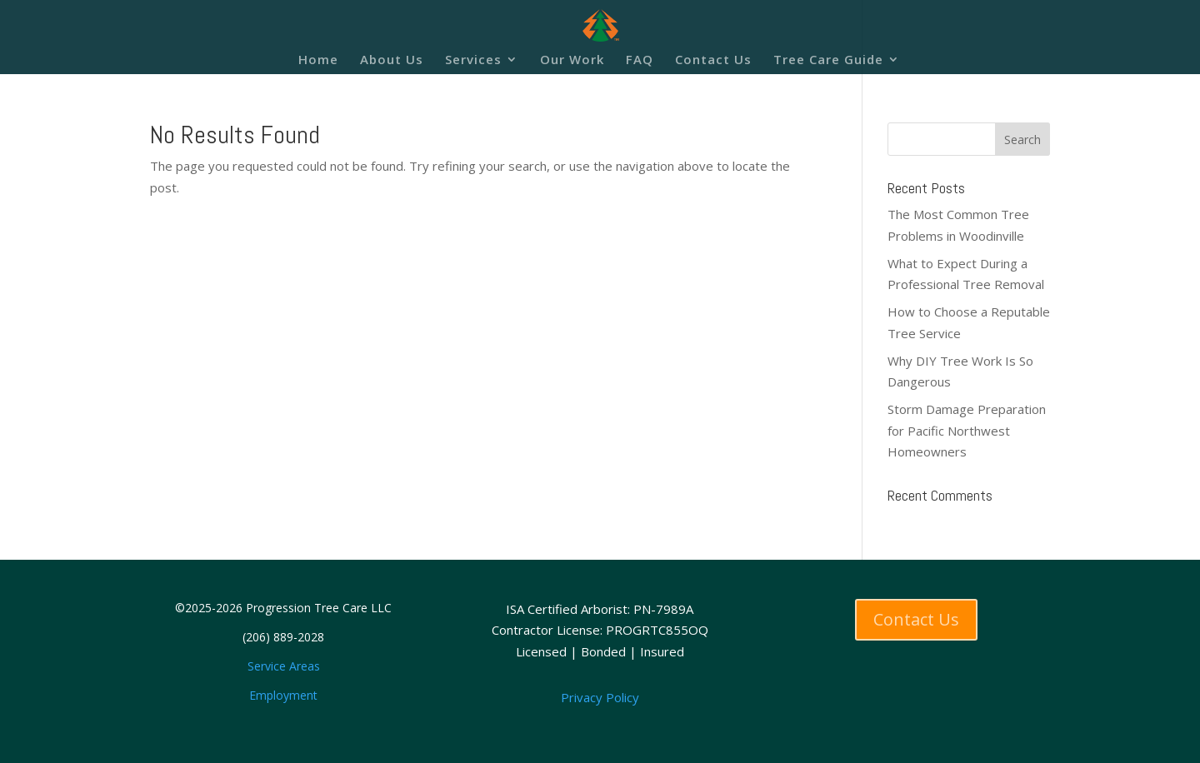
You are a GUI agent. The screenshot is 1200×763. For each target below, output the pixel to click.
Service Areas (284, 666)
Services (473, 60)
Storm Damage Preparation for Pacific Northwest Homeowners (967, 430)
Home (318, 60)
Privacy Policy (600, 697)
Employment (283, 695)
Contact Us (713, 60)
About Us (391, 60)
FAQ (639, 60)
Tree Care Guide (828, 60)
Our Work (572, 60)
